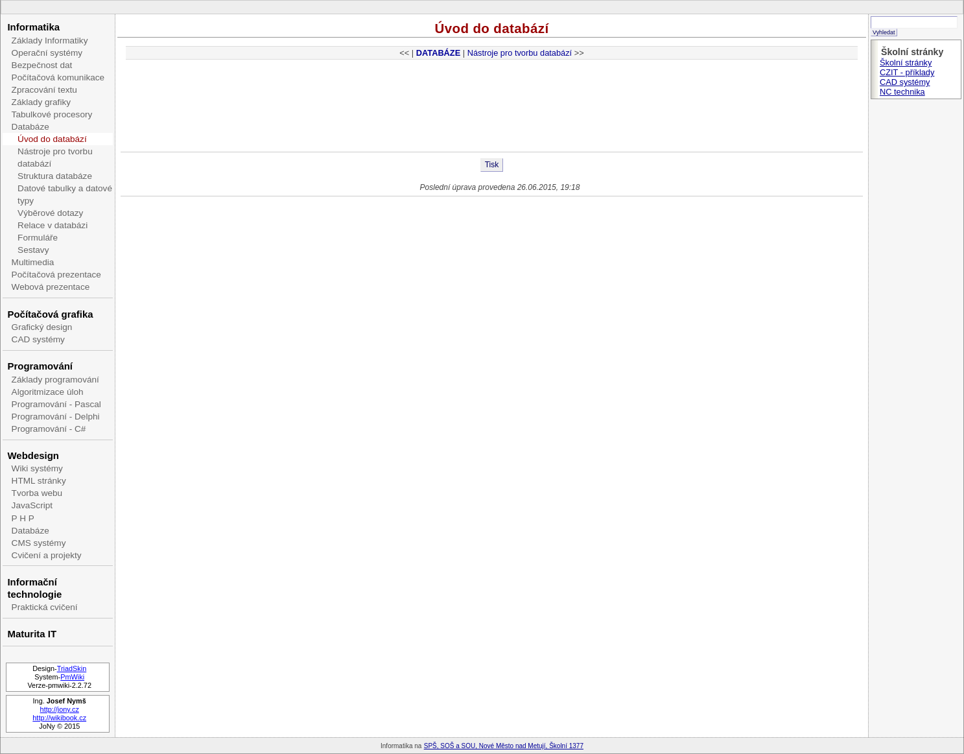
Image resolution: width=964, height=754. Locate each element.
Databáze (30, 127)
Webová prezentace (51, 287)
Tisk (492, 164)
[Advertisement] (492, 109)
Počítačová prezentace (56, 274)
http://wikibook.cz (59, 718)
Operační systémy (47, 53)
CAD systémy (38, 339)
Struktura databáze (55, 176)
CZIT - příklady (907, 72)
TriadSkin (72, 668)
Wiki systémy (37, 468)
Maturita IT (31, 633)
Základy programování (55, 379)
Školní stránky (906, 62)
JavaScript (32, 505)
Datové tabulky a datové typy (65, 194)
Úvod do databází (52, 139)
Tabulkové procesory (52, 114)
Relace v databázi (53, 225)
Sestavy (33, 250)
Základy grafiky (41, 102)
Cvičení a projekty (47, 555)
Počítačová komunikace (58, 77)
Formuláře (38, 237)
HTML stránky (39, 481)
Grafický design (42, 327)
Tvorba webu (37, 493)
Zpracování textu (44, 90)
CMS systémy (39, 543)
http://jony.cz (59, 709)
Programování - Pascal (56, 404)
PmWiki (72, 677)
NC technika (902, 92)
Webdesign (32, 455)
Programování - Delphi (56, 416)
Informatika (33, 26)
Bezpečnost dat (42, 65)
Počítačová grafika (50, 314)
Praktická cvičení (45, 607)
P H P (23, 518)
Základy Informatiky (50, 40)
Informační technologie (34, 588)
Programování (40, 365)
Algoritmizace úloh (48, 392)
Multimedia (33, 262)
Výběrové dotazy (50, 213)
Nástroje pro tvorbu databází (55, 158)
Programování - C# (49, 429)
